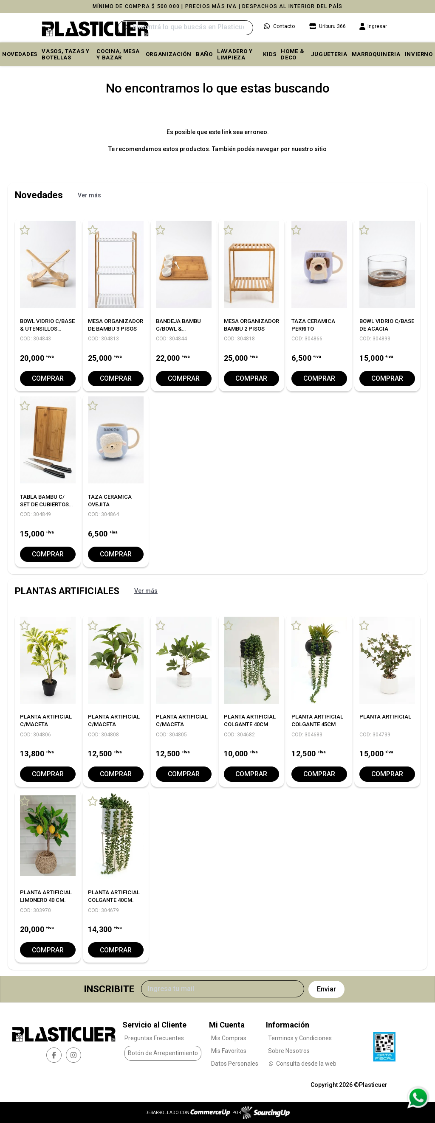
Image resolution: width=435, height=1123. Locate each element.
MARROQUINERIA (376, 54)
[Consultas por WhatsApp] (418, 1097)
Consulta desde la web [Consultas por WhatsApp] (302, 1063)
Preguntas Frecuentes (154, 1037)
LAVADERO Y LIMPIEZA (235, 54)
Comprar (47, 378)
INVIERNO (419, 54)
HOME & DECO (292, 54)
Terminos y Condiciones (300, 1037)
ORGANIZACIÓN (169, 54)
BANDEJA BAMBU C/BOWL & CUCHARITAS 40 (178, 329)
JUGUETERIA (329, 54)
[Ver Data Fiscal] (384, 1044)
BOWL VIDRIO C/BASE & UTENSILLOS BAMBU (47, 329)
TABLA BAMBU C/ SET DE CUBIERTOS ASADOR (44, 504)
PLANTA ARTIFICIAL (385, 716)
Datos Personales (234, 1063)
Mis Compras (228, 1037)
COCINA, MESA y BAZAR (117, 54)
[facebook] (54, 1055)
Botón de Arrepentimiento (163, 1053)
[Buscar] (185, 27)
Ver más (89, 195)
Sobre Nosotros (289, 1050)
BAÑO (204, 54)
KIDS (270, 54)
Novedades (19, 54)
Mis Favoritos (228, 1050)
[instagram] (73, 1055)
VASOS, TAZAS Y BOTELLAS (65, 54)
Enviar (326, 989)
